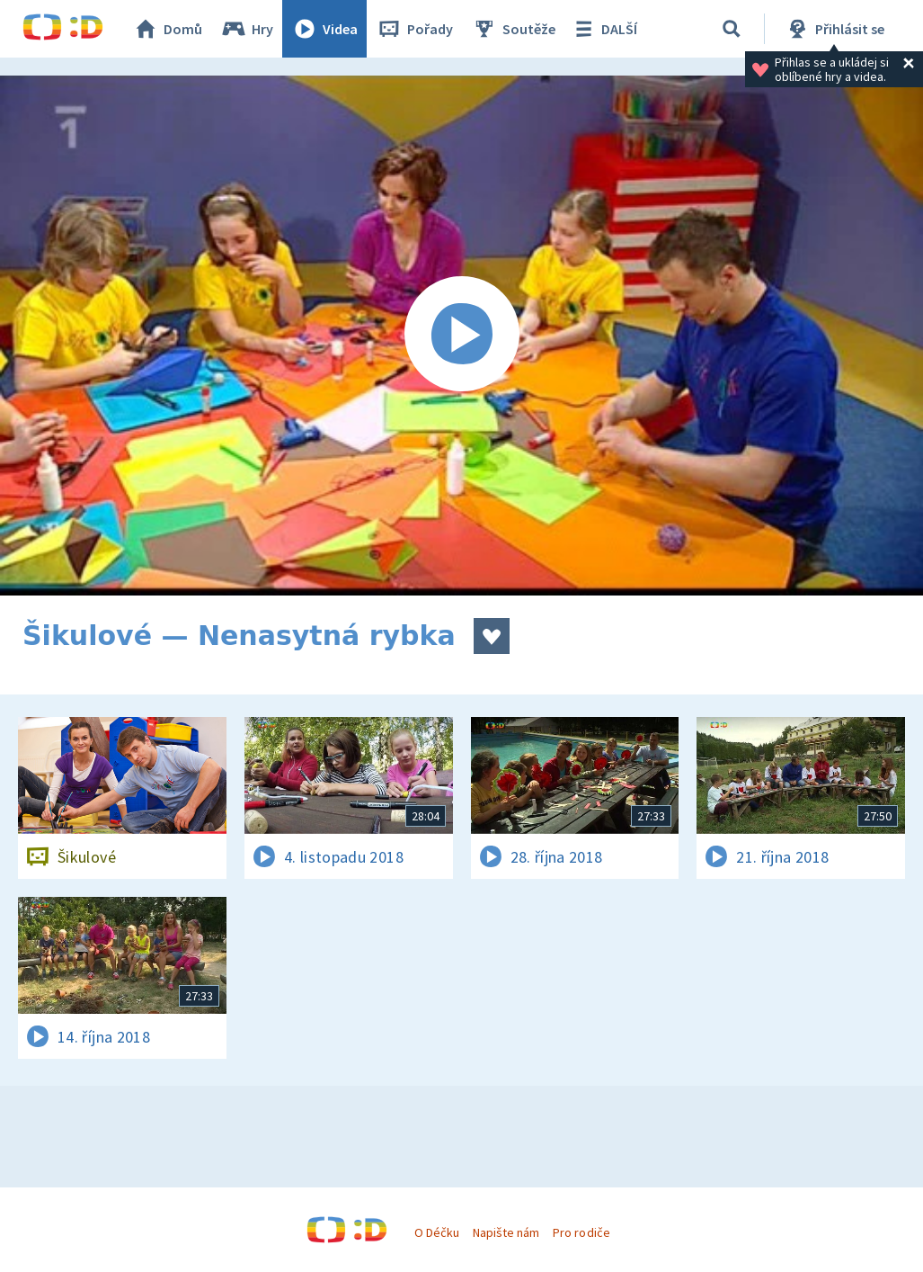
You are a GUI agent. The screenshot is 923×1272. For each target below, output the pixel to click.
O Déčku (436, 1232)
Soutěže (513, 28)
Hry (246, 28)
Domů (167, 28)
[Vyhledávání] (731, 29)
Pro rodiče (581, 1232)
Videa (324, 28)
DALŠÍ (603, 28)
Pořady (414, 28)
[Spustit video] (461, 336)
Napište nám (506, 1232)
